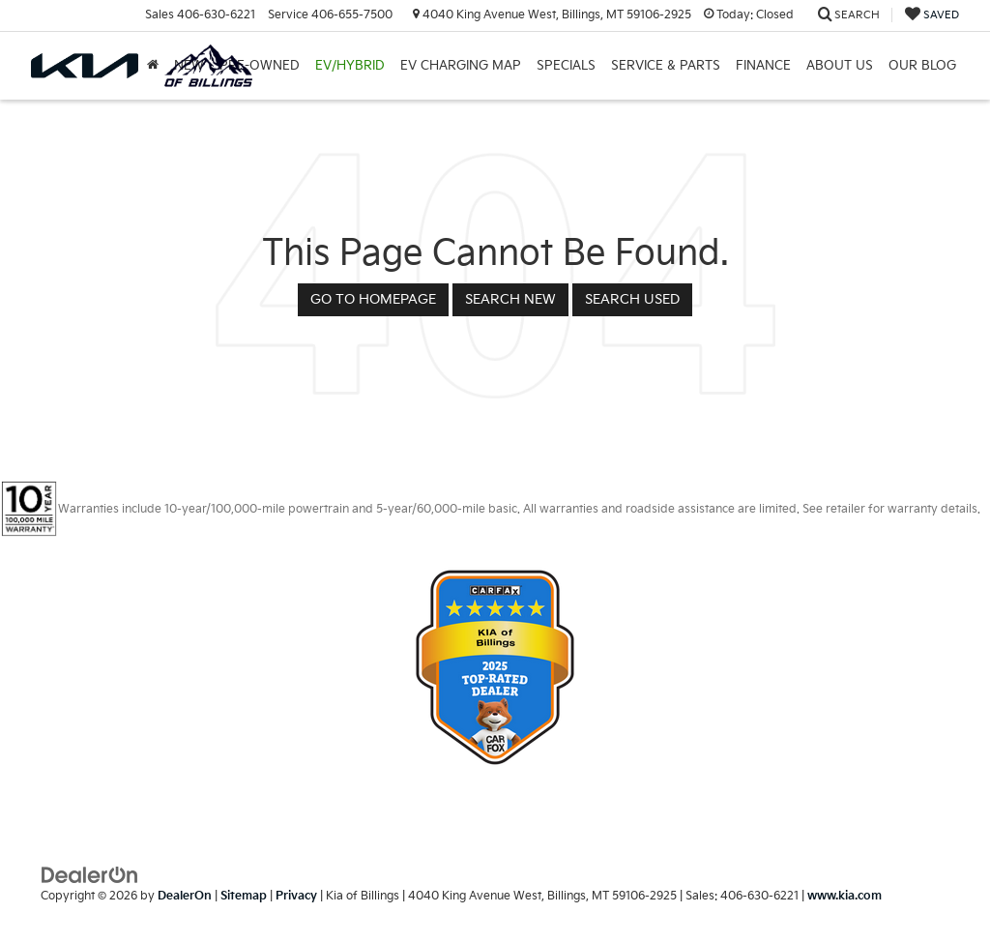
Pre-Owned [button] (259, 66)
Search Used (632, 299)
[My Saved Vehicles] (932, 15)
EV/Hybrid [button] (350, 66)
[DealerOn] (90, 874)
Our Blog (922, 66)
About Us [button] (839, 66)
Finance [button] (763, 66)
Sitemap (243, 896)
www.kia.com (844, 896)
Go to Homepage (373, 299)
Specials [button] (566, 66)
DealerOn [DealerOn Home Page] (185, 896)
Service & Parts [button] (665, 66)
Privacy (296, 896)
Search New (510, 299)
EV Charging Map (460, 66)
